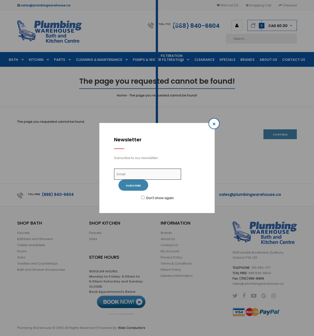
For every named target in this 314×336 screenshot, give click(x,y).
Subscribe (133, 186)
